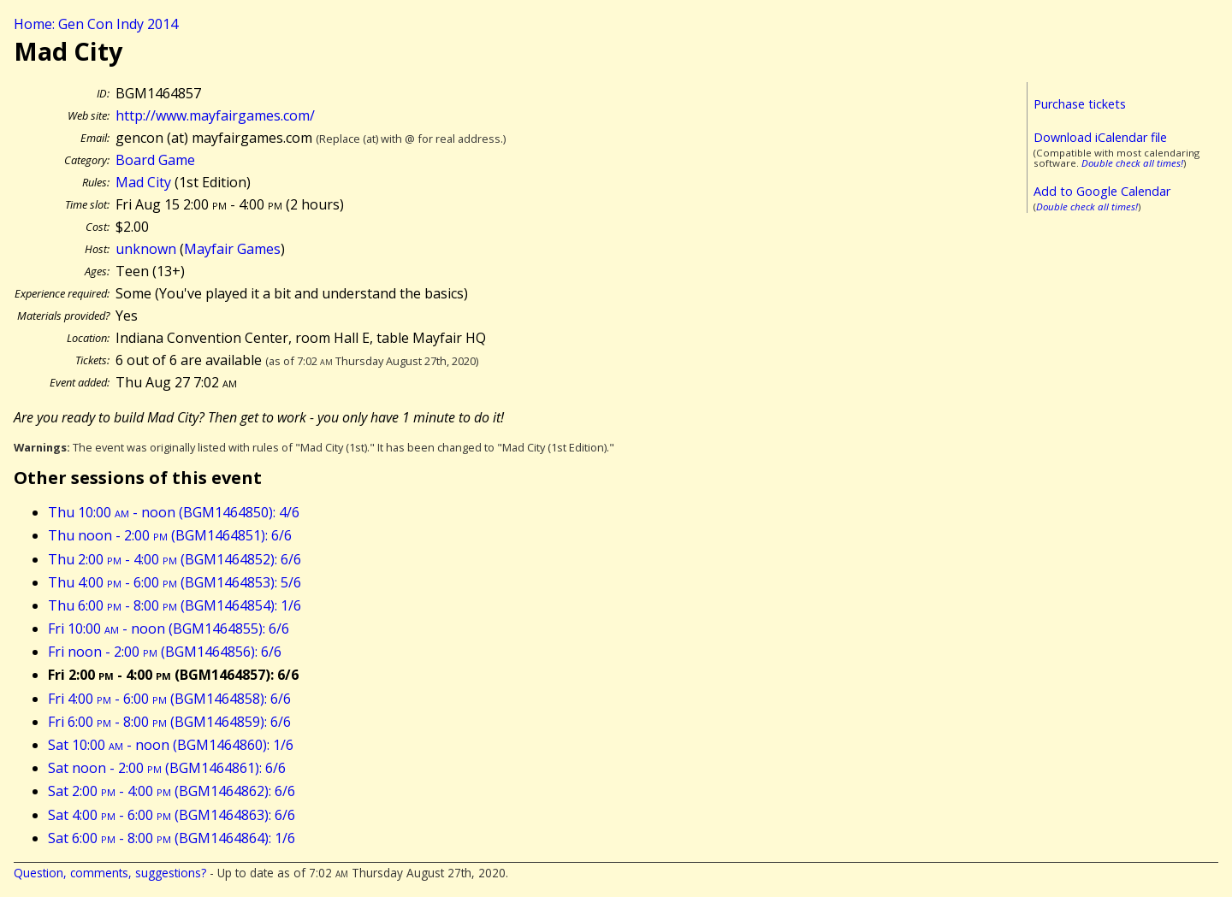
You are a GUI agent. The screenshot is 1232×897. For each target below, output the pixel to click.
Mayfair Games (232, 248)
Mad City (143, 182)
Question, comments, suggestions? (110, 873)
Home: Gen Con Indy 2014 (96, 24)
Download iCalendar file (1100, 137)
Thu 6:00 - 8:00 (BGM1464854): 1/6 (174, 605)
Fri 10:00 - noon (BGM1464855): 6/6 (168, 628)
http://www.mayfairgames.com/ (215, 115)
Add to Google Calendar (1102, 191)
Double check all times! (1132, 162)
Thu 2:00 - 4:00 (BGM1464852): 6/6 (174, 559)
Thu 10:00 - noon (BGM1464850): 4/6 (173, 512)
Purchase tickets (1080, 104)
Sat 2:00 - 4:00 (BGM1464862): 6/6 (171, 791)
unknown (146, 248)
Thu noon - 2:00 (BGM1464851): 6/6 (170, 535)
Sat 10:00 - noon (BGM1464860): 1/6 (170, 744)
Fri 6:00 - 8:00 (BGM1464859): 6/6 (169, 721)
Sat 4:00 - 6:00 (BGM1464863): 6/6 (171, 815)
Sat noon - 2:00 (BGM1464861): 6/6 (167, 767)
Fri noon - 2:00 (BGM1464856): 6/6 (164, 651)
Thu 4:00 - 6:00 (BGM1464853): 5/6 (174, 582)
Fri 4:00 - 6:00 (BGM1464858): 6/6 (169, 698)
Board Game (155, 159)
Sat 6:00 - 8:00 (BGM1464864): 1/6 (171, 838)
